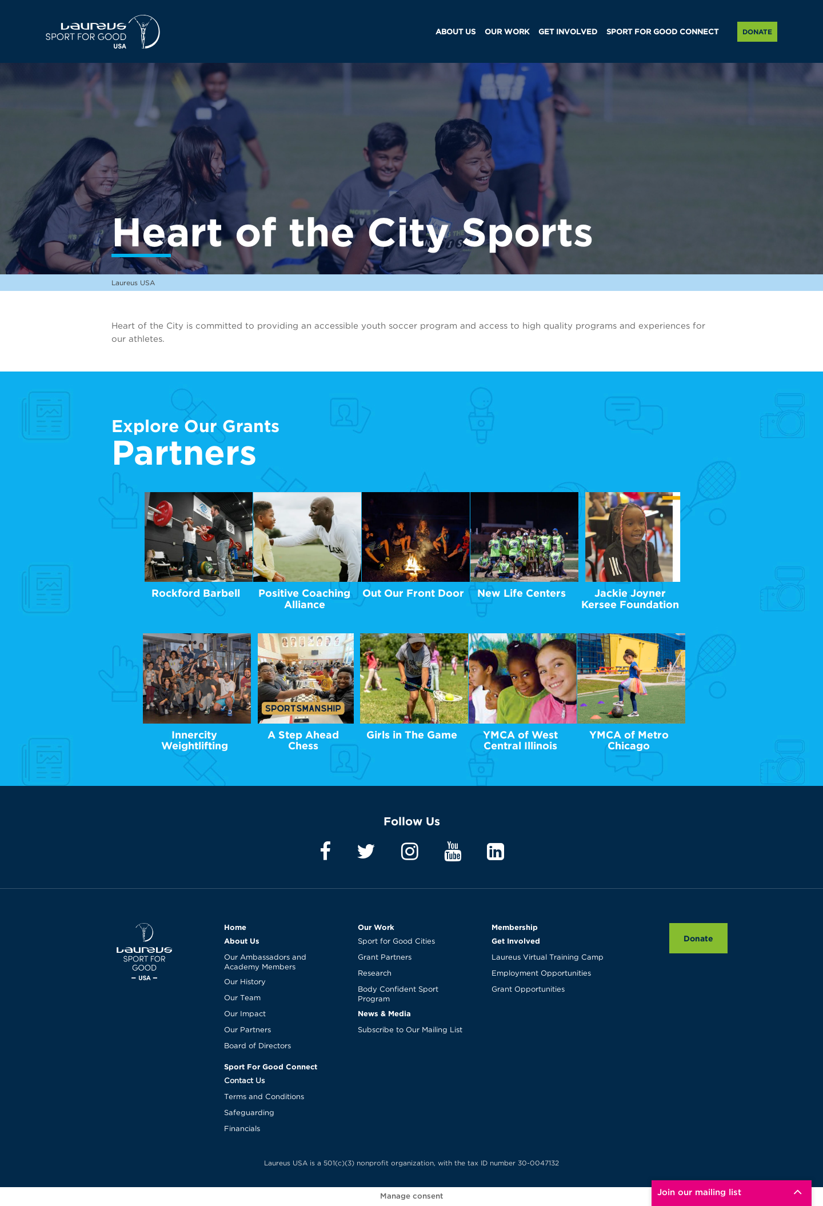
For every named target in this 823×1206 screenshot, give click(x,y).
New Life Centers (521, 593)
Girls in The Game (411, 734)
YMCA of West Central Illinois (520, 740)
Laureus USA (103, 31)
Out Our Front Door (413, 593)
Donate (757, 31)
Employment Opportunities (541, 974)
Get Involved (516, 941)
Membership (515, 927)
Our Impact (245, 1014)
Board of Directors (257, 1046)
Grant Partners (385, 958)
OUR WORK (507, 32)
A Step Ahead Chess (303, 740)
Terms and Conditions (264, 1097)
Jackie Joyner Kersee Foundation (630, 599)
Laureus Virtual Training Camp (548, 958)
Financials (242, 1129)
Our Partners (247, 1030)
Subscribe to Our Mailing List (410, 1030)
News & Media (384, 1013)
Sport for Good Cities (396, 942)
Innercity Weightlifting (194, 740)
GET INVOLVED (567, 32)
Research (374, 974)
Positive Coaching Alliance (304, 599)
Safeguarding (249, 1113)
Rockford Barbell (195, 593)
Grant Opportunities (528, 990)
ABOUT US (456, 32)
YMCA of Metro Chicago (629, 740)
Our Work (376, 927)
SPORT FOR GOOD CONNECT (662, 32)
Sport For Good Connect (270, 1067)
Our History (245, 982)
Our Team (242, 998)
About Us (241, 941)
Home (235, 927)
